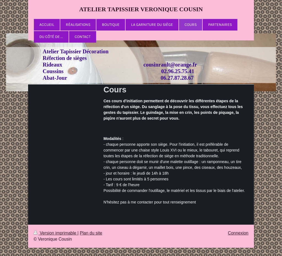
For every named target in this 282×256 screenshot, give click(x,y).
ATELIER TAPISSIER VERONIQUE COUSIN (141, 9)
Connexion (238, 233)
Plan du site (91, 233)
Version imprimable (55, 233)
